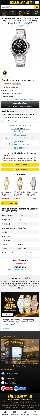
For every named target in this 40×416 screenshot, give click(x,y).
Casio (28, 26)
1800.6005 (19, 99)
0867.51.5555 (26, 270)
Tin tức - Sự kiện (20, 278)
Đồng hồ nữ (21, 26)
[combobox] (20, 130)
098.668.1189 (13, 270)
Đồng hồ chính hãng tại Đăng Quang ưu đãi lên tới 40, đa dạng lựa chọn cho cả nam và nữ (20, 322)
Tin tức (7, 314)
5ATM (19, 220)
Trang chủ (13, 26)
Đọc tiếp (6, 329)
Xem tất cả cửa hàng (20, 366)
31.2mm (20, 215)
